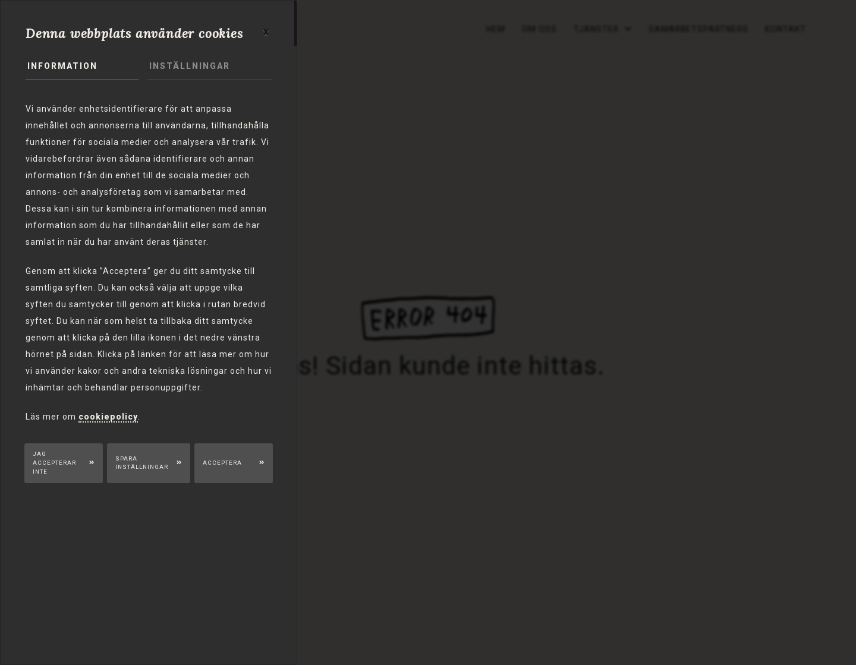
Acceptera (223, 462)
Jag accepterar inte (55, 463)
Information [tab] (62, 66)
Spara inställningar (142, 463)
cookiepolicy (108, 416)
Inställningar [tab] (189, 66)
